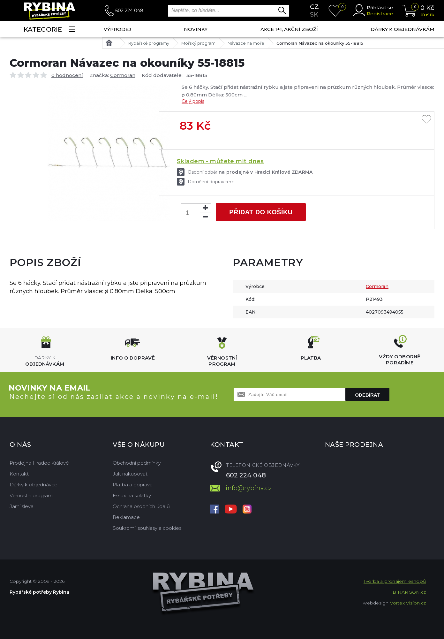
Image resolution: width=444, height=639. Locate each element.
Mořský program (198, 43)
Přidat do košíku (260, 212)
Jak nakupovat (130, 474)
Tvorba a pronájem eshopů (395, 581)
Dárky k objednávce (33, 485)
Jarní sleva (22, 506)
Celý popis (193, 101)
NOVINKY (195, 29)
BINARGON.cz (409, 592)
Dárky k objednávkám (402, 29)
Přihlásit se (380, 7)
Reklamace (126, 517)
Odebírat (367, 395)
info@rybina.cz (249, 488)
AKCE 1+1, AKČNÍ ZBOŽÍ (289, 29)
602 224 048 (129, 10)
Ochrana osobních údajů (141, 506)
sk (314, 14)
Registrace (380, 14)
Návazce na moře (246, 43)
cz (314, 7)
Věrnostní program (31, 495)
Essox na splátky (132, 495)
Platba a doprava (133, 485)
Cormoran (122, 75)
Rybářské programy (148, 43)
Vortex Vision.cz (408, 603)
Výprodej (117, 29)
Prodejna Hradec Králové (39, 463)
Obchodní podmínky (137, 463)
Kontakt (19, 474)
